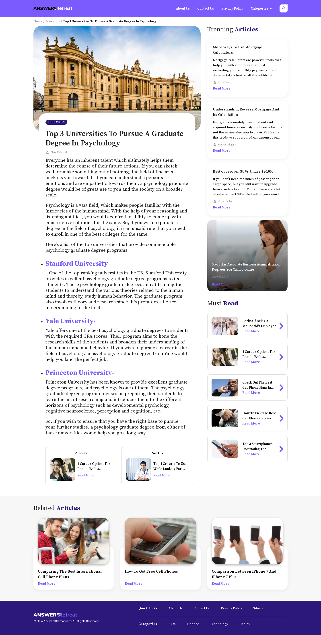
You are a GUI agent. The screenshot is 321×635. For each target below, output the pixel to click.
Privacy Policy (231, 608)
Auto (172, 624)
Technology (219, 624)
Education (52, 21)
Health (244, 624)
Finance (193, 624)
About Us (175, 608)
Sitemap (259, 608)
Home (37, 21)
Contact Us (201, 608)
